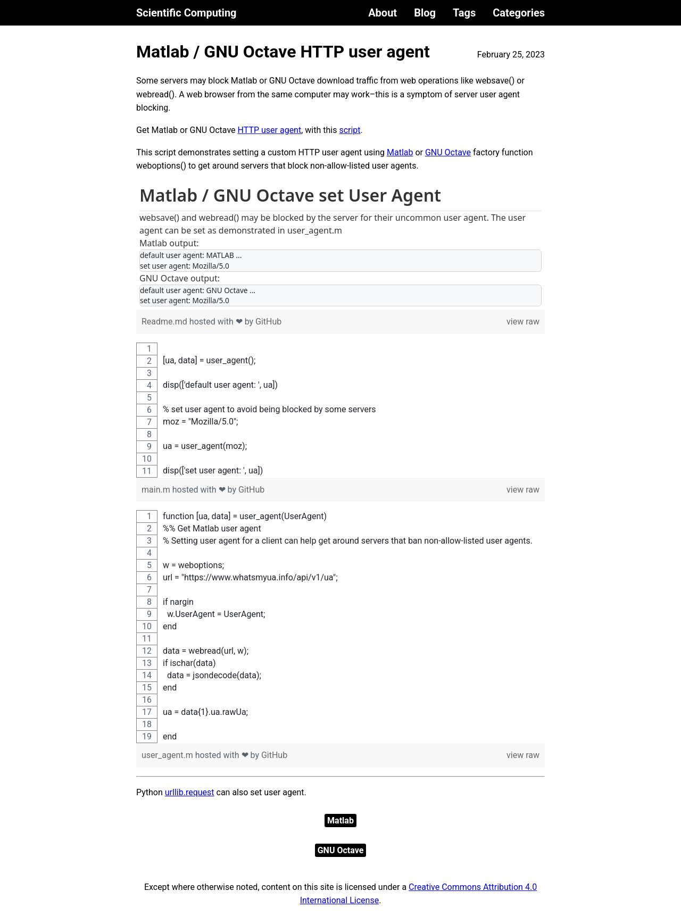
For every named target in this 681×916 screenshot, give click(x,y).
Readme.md (165, 322)
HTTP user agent (270, 130)
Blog (425, 12)
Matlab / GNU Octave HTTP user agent (283, 51)
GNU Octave (448, 152)
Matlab (400, 152)
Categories (519, 12)
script (349, 130)
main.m (157, 490)
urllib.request (189, 792)
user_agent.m (168, 755)
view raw (522, 322)
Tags (464, 12)
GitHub (268, 322)
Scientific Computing (186, 12)
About (382, 12)
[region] (340, 245)
